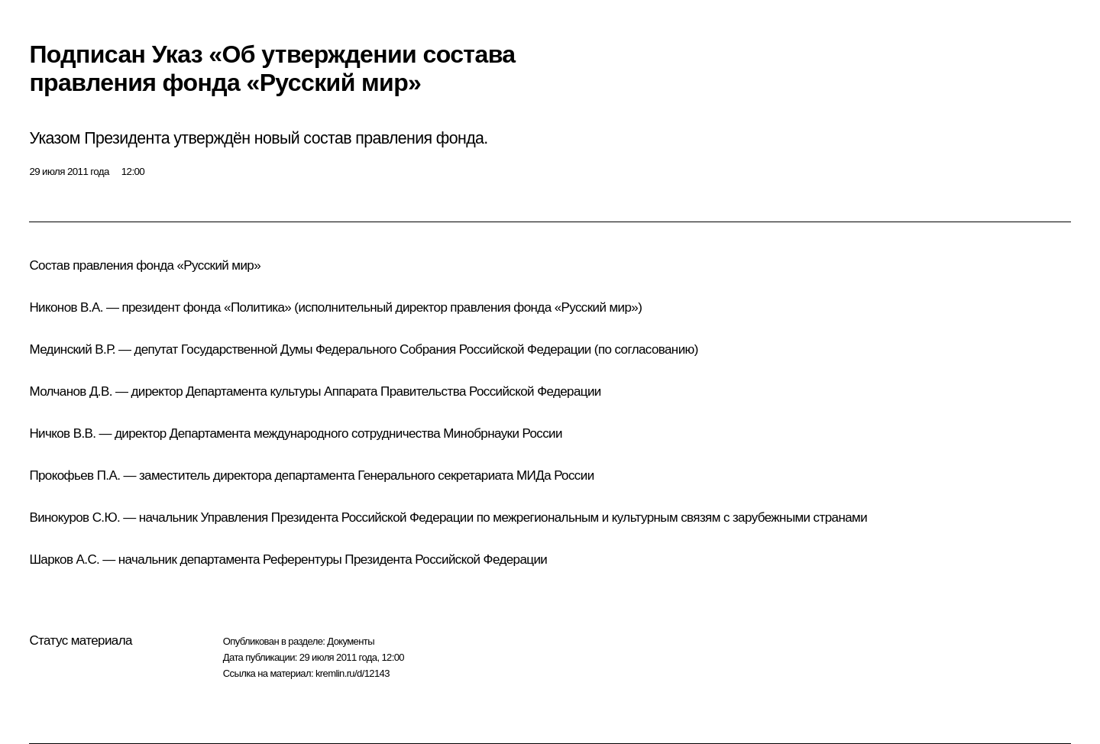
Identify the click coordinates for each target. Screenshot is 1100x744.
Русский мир (218, 265)
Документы (350, 641)
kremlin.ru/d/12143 (352, 673)
